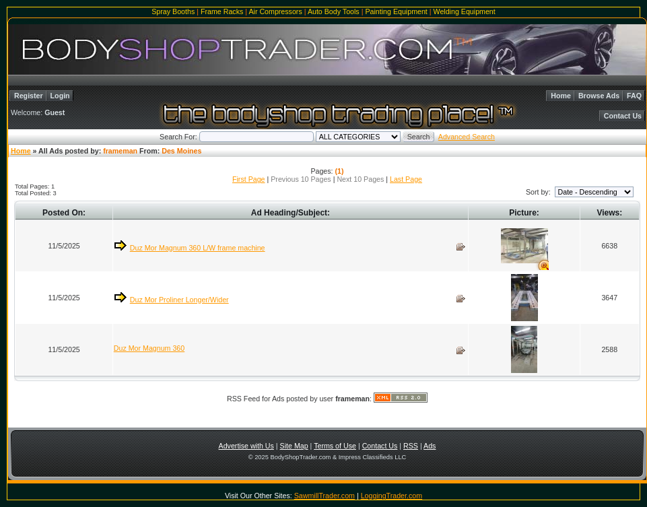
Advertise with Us (246, 446)
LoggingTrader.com (391, 496)
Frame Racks (222, 11)
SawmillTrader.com (324, 496)
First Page (248, 179)
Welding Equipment (465, 11)
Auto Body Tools (334, 11)
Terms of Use (335, 446)
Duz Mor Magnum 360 (149, 348)
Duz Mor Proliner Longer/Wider (179, 300)
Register (28, 96)
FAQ (634, 96)
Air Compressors (275, 11)
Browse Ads (598, 96)
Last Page (406, 179)
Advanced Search (466, 137)
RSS (410, 446)
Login (60, 96)
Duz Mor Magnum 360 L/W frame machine (197, 248)
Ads (429, 446)
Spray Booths (173, 11)
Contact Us (623, 116)
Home (561, 96)
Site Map (294, 446)
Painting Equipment (396, 11)
